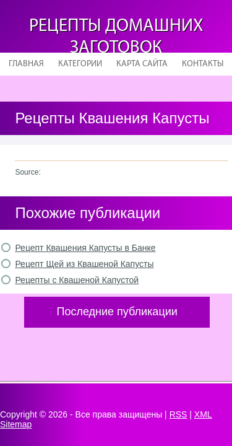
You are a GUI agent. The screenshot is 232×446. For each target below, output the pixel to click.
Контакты (202, 64)
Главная (26, 64)
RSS (178, 414)
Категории (80, 64)
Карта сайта (142, 64)
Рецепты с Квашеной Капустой (77, 280)
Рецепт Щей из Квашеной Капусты (84, 264)
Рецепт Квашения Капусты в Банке (85, 248)
